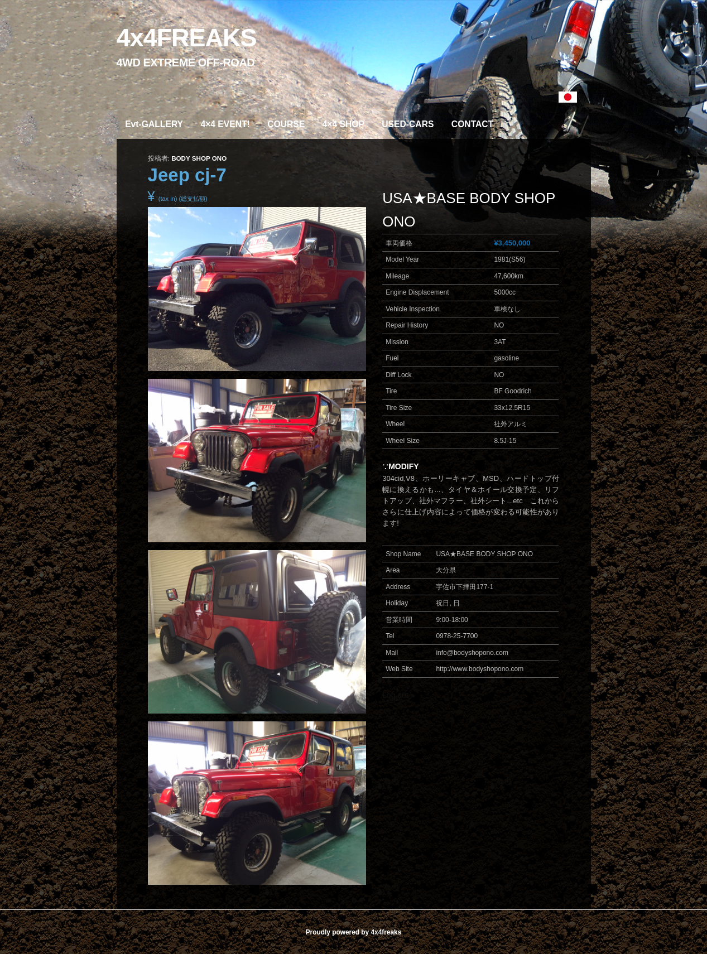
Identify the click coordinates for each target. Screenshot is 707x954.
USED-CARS (408, 124)
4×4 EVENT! (224, 124)
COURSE (286, 124)
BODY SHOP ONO (199, 158)
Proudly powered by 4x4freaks (354, 932)
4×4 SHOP (343, 124)
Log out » (398, 695)
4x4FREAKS (187, 37)
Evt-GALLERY (154, 124)
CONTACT (472, 124)
